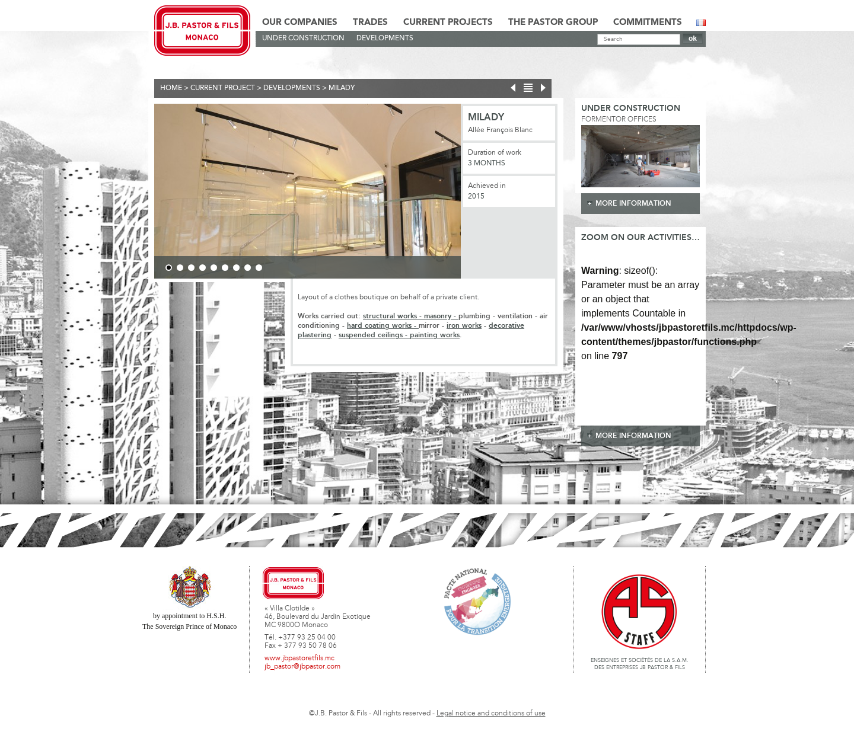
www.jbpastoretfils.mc (299, 658)
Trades (370, 22)
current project (222, 88)
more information (633, 203)
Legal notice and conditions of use (491, 713)
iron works (464, 326)
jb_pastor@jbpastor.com (302, 667)
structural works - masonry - (410, 316)
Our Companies (299, 22)
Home (171, 88)
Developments (384, 38)
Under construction (303, 38)
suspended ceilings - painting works (399, 335)
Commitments (647, 22)
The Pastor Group (553, 22)
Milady (342, 88)
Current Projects (448, 22)
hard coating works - (383, 326)
